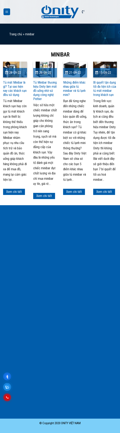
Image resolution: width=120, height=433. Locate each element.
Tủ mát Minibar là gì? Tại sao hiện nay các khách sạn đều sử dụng (15, 89)
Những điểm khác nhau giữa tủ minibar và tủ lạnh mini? (74, 89)
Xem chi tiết (14, 192)
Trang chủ (15, 34)
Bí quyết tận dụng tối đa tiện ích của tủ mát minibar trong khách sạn (104, 89)
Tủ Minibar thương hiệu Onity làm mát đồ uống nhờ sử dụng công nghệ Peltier (45, 91)
